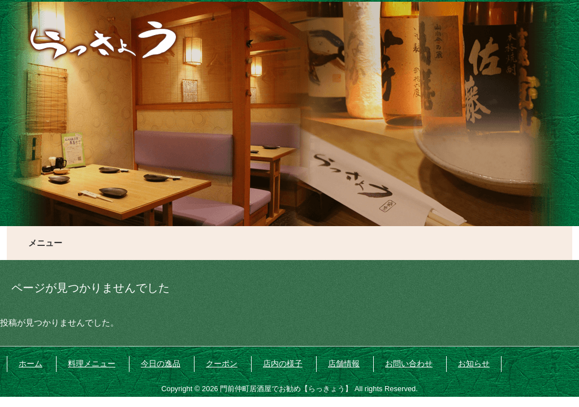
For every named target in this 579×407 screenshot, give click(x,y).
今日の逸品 (160, 363)
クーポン (221, 363)
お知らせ (474, 363)
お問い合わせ (409, 363)
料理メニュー (91, 363)
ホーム (30, 363)
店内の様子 (283, 363)
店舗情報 (344, 363)
